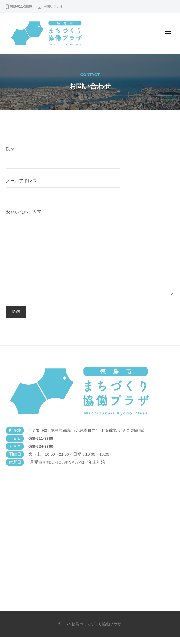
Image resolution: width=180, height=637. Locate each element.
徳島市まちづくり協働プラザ (96, 624)
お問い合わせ (53, 6)
